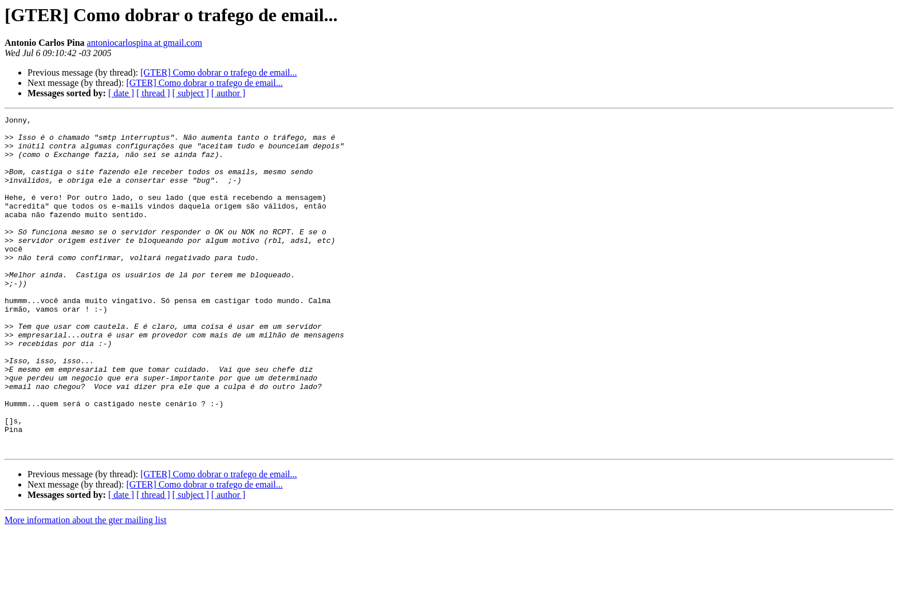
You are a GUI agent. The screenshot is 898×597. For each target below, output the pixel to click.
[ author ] (228, 93)
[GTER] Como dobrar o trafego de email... (218, 72)
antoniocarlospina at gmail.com (144, 43)
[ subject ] (190, 93)
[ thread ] (153, 93)
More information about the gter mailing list (86, 587)
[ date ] (121, 93)
